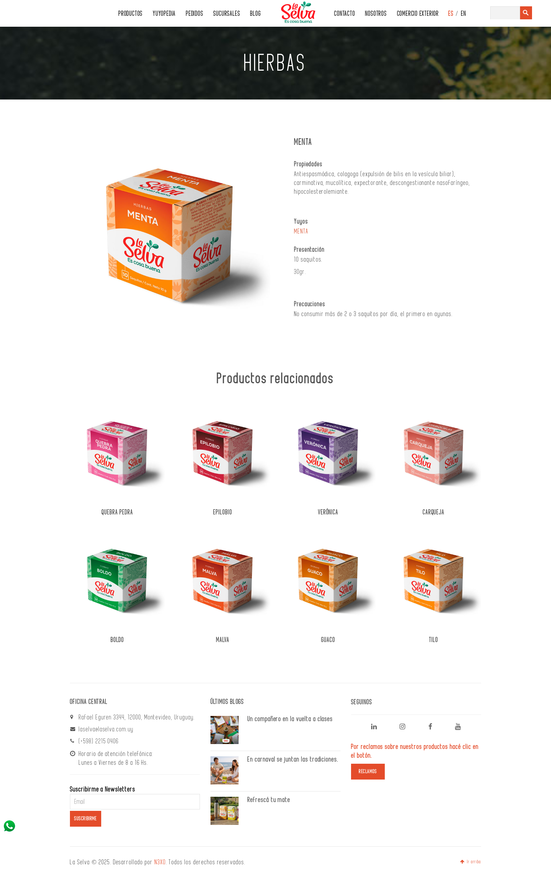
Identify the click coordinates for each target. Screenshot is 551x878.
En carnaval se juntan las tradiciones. (292, 759)
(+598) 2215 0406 (99, 741)
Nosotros (376, 14)
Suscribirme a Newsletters (102, 789)
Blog (255, 14)
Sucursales (226, 14)
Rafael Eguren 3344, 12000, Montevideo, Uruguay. (137, 717)
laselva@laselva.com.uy (106, 729)
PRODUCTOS (130, 14)
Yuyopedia (164, 14)
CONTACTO (344, 14)
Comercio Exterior (418, 14)
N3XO (160, 862)
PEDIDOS (194, 14)
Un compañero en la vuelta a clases (290, 719)
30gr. (300, 271)
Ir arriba (470, 861)
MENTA (301, 231)
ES (451, 14)
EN (463, 14)
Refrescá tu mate (268, 799)
